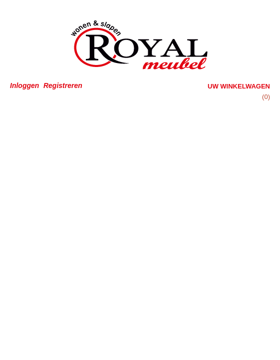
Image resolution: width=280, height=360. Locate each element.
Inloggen (24, 86)
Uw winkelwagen (239, 86)
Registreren (62, 86)
